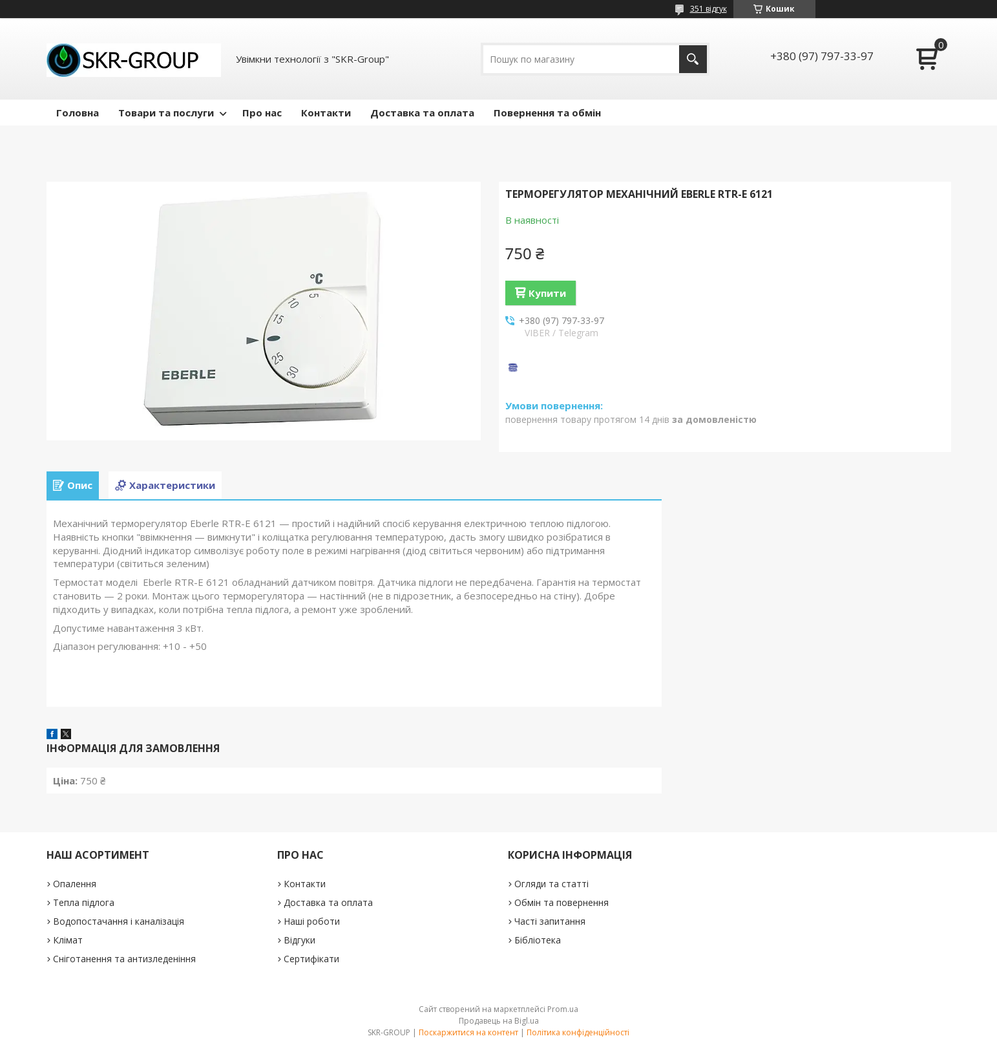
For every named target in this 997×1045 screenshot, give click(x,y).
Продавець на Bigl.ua (499, 1020)
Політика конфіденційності (578, 1032)
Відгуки (299, 940)
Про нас (262, 112)
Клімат (68, 940)
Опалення (74, 884)
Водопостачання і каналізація (118, 921)
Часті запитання (549, 921)
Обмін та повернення (561, 902)
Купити (547, 292)
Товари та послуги (166, 112)
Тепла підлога (83, 902)
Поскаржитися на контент (468, 1032)
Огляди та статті (551, 884)
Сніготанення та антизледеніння (124, 959)
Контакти (326, 112)
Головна (77, 112)
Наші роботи (312, 921)
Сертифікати (311, 959)
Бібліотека (537, 940)
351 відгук (708, 8)
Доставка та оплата (422, 112)
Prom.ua (562, 1009)
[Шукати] (693, 59)
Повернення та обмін (547, 112)
